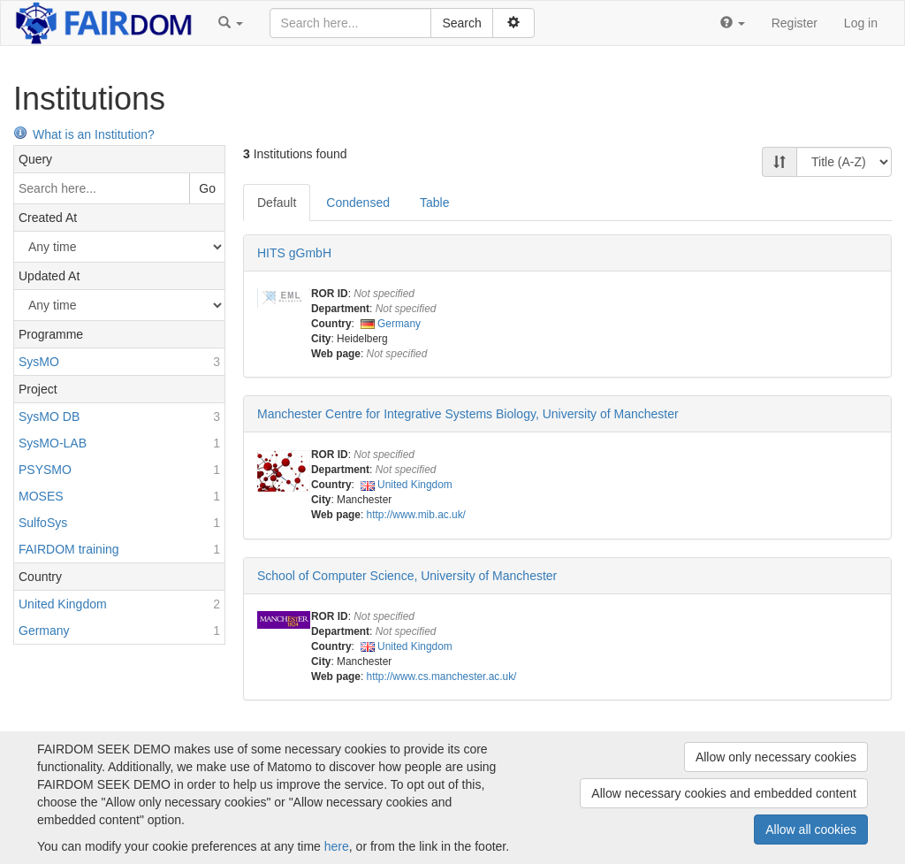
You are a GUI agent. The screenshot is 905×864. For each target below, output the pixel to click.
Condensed (358, 202)
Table (434, 202)
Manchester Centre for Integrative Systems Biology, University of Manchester (468, 414)
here (336, 846)
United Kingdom (414, 484)
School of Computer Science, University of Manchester (407, 576)
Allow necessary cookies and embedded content (723, 793)
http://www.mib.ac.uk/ (416, 514)
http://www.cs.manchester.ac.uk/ (442, 676)
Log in (861, 23)
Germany (399, 323)
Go (207, 188)
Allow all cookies (810, 829)
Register (795, 23)
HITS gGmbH (294, 253)
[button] (230, 23)
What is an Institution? (84, 134)
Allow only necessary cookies (776, 757)
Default (276, 202)
